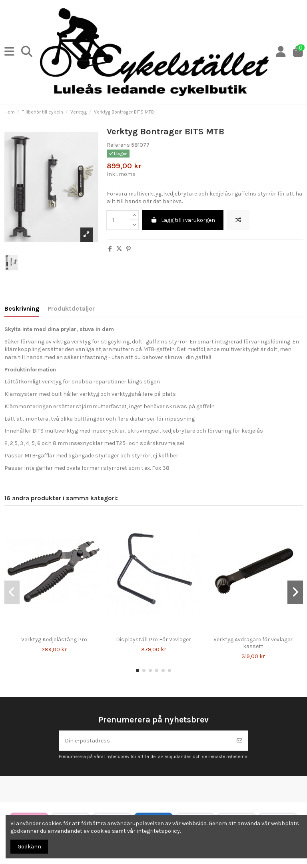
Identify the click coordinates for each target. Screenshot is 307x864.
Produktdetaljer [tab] (71, 308)
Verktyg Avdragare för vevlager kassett (253, 643)
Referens (118, 145)
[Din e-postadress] (145, 740)
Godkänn (29, 846)
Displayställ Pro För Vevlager (153, 639)
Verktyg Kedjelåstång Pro (54, 639)
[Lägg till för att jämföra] (238, 220)
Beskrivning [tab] (21, 308)
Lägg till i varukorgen (182, 220)
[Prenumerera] (239, 740)
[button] (137, 670)
